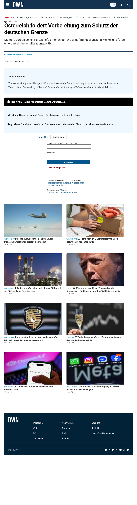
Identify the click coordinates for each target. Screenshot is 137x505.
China (81, 17)
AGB (62, 189)
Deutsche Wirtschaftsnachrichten (18, 55)
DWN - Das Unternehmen (103, 433)
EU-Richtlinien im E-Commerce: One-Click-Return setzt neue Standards (92, 240)
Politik (69, 288)
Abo (113, 5)
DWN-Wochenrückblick (100, 17)
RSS (64, 433)
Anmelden (43, 137)
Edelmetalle (49, 17)
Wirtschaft (9, 239)
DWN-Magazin (66, 17)
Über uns (96, 423)
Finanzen (70, 337)
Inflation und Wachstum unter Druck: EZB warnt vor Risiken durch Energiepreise (32, 289)
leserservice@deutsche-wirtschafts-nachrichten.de (65, 184)
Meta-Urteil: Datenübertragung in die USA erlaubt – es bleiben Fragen (92, 388)
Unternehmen (72, 387)
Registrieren (58, 137)
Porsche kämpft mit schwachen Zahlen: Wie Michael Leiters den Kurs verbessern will (30, 339)
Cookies (66, 428)
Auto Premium (122, 17)
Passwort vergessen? (57, 167)
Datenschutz (38, 438)
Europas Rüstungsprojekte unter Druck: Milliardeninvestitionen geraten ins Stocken (28, 240)
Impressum (38, 423)
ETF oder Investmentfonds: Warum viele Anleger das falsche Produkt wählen (93, 339)
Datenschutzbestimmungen (62, 192)
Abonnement (68, 423)
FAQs (35, 433)
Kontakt (95, 428)
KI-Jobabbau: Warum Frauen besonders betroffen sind (28, 388)
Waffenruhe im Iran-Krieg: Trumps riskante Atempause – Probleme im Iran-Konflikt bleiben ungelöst (93, 289)
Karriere (66, 438)
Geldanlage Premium (28, 17)
